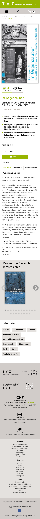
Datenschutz (18, 502)
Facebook (20, 472)
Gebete (32, 330)
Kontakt (20, 463)
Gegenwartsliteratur (11, 334)
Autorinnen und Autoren (20, 449)
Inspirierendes (8, 344)
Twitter (20, 474)
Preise (20, 491)
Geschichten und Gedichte (13, 339)
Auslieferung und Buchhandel (20, 484)
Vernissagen (20, 453)
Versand (31, 403)
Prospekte (20, 468)
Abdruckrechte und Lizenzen (20, 486)
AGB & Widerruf (31, 502)
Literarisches (24, 344)
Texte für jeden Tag (10, 354)
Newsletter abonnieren (20, 507)
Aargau (6, 330)
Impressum (7, 502)
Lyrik (5, 349)
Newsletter (20, 470)
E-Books (20, 457)
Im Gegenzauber (14, 19)
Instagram (20, 476)
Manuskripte (20, 482)
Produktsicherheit (20, 493)
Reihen (20, 451)
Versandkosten (20, 488)
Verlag (20, 466)
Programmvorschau (20, 447)
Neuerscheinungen (20, 445)
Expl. (12, 152)
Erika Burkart (19, 330)
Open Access (20, 455)
